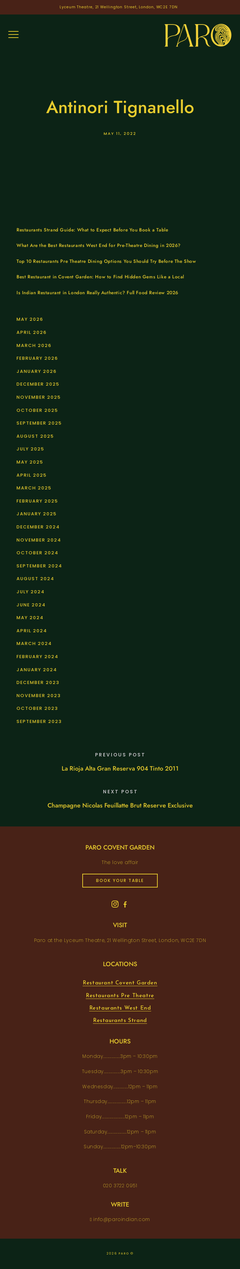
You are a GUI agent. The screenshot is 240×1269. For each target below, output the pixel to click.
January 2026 (37, 371)
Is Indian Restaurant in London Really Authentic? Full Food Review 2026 (97, 292)
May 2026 (30, 319)
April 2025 (32, 475)
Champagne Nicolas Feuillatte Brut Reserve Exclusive (120, 805)
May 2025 (30, 462)
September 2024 (39, 566)
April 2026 (32, 332)
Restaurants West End (120, 1008)
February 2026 (37, 358)
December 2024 (38, 527)
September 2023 (39, 721)
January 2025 (37, 514)
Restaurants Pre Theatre (120, 996)
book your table (120, 880)
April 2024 (32, 631)
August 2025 (35, 436)
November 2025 (39, 397)
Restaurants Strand (120, 1020)
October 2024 (38, 553)
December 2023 (38, 682)
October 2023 (37, 708)
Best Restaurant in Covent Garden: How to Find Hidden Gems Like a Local (100, 277)
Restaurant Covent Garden (120, 983)
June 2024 (31, 605)
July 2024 (31, 592)
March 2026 (34, 345)
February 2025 (37, 501)
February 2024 (38, 657)
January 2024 (37, 670)
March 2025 (34, 488)
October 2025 (37, 410)
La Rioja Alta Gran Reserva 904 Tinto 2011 (120, 768)
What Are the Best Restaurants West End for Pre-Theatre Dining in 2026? (99, 245)
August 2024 (35, 579)
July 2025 (30, 449)
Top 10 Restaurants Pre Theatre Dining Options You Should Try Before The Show (106, 261)
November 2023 (39, 695)
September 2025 (39, 423)
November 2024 (39, 540)
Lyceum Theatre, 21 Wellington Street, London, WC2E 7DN (119, 7)
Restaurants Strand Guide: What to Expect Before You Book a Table (92, 230)
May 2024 (30, 618)
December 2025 (38, 384)
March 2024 (34, 643)
